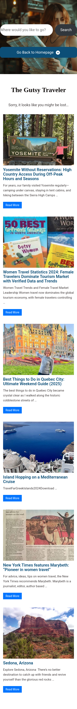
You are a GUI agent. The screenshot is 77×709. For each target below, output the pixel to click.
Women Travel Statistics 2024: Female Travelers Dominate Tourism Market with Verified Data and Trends (38, 276)
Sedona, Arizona (18, 663)
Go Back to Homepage (35, 52)
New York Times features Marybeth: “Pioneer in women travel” (36, 567)
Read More (12, 205)
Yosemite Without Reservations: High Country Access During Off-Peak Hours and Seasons (37, 174)
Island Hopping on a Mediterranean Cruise (35, 479)
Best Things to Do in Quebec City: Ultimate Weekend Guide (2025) (33, 381)
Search (5, 21)
